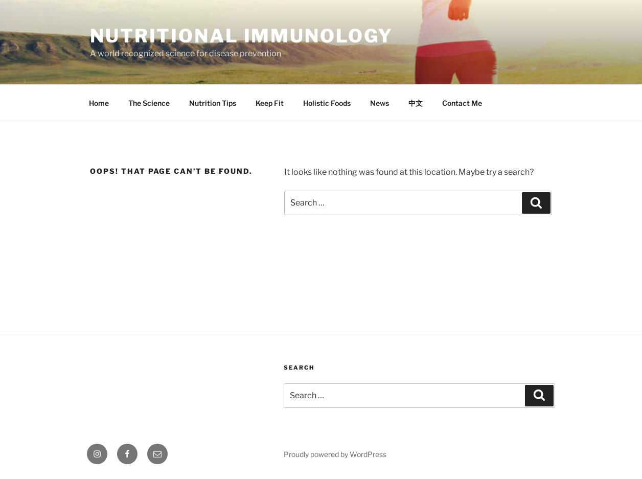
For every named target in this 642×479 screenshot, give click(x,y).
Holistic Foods (327, 103)
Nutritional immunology (241, 36)
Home (99, 103)
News (379, 103)
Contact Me (462, 103)
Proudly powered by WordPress (335, 454)
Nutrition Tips (212, 103)
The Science (149, 103)
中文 (415, 103)
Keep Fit (270, 103)
